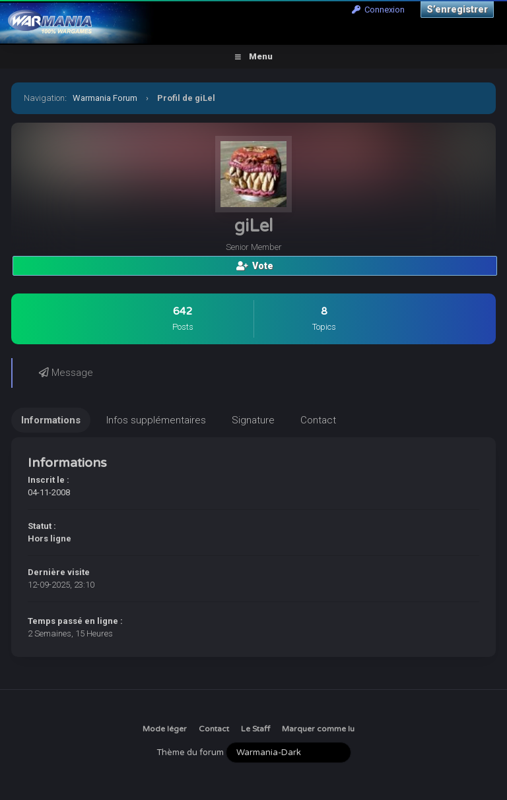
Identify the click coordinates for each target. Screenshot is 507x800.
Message (66, 373)
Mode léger (165, 728)
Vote (254, 266)
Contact (214, 728)
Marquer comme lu (318, 728)
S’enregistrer (457, 9)
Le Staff (255, 728)
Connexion (378, 10)
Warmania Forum (105, 98)
